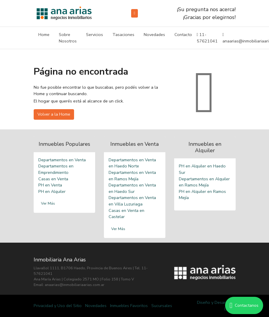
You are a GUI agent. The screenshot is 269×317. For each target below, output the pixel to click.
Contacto (183, 34)
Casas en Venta (53, 179)
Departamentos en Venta (62, 160)
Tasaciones (123, 34)
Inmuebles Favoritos (129, 306)
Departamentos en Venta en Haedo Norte (132, 163)
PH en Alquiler (52, 191)
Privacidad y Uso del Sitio (58, 306)
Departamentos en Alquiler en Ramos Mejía (204, 182)
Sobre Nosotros (68, 38)
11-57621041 (207, 38)
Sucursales (161, 306)
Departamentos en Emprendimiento (55, 169)
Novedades (154, 34)
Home (43, 34)
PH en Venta (50, 185)
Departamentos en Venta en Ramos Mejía (132, 175)
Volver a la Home (53, 114)
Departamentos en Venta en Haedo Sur (132, 188)
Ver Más (48, 203)
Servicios (94, 34)
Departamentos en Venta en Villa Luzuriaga (132, 201)
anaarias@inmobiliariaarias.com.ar (74, 284)
